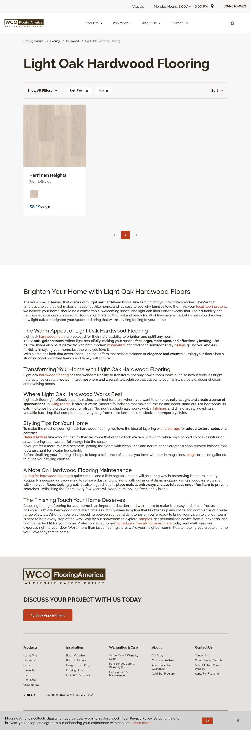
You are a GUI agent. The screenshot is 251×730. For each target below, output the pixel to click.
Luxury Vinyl (30, 655)
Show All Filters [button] (43, 90)
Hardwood (72, 41)
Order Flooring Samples (209, 660)
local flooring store (211, 306)
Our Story (157, 655)
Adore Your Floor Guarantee (162, 667)
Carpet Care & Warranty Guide (123, 657)
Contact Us (179, 23)
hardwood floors (52, 336)
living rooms (60, 404)
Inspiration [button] (122, 23)
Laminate (29, 670)
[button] (87, 90)
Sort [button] (217, 90)
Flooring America (33, 41)
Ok (207, 720)
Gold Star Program (163, 673)
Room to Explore (76, 660)
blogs (191, 455)
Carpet (27, 665)
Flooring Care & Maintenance (118, 674)
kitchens (160, 408)
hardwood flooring (54, 375)
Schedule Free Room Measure (207, 667)
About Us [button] (151, 23)
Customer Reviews (163, 660)
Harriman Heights (47, 175)
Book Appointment (48, 615)
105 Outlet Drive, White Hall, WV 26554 (69, 694)
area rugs (172, 429)
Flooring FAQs (74, 670)
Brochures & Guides (78, 675)
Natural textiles (35, 437)
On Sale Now (31, 684)
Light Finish (79, 90)
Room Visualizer (76, 655)
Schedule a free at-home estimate (144, 523)
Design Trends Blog (78, 665)
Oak (104, 90)
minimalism (116, 345)
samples (145, 519)
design (179, 345)
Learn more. (141, 723)
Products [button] (94, 23)
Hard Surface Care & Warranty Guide (121, 665)
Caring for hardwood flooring (46, 476)
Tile (25, 675)
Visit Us (138, 6)
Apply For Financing (207, 673)
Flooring (55, 41)
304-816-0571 (235, 6)
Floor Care (29, 679)
